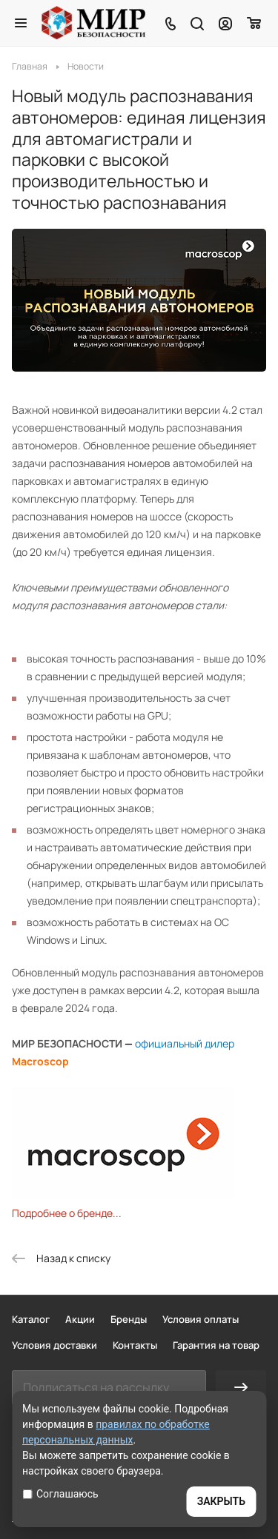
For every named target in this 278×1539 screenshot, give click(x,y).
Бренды (128, 1319)
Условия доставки (54, 1345)
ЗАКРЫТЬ (221, 1501)
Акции (80, 1319)
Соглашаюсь (60, 1494)
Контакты (135, 1345)
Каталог (31, 1319)
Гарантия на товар (216, 1345)
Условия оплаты (200, 1319)
